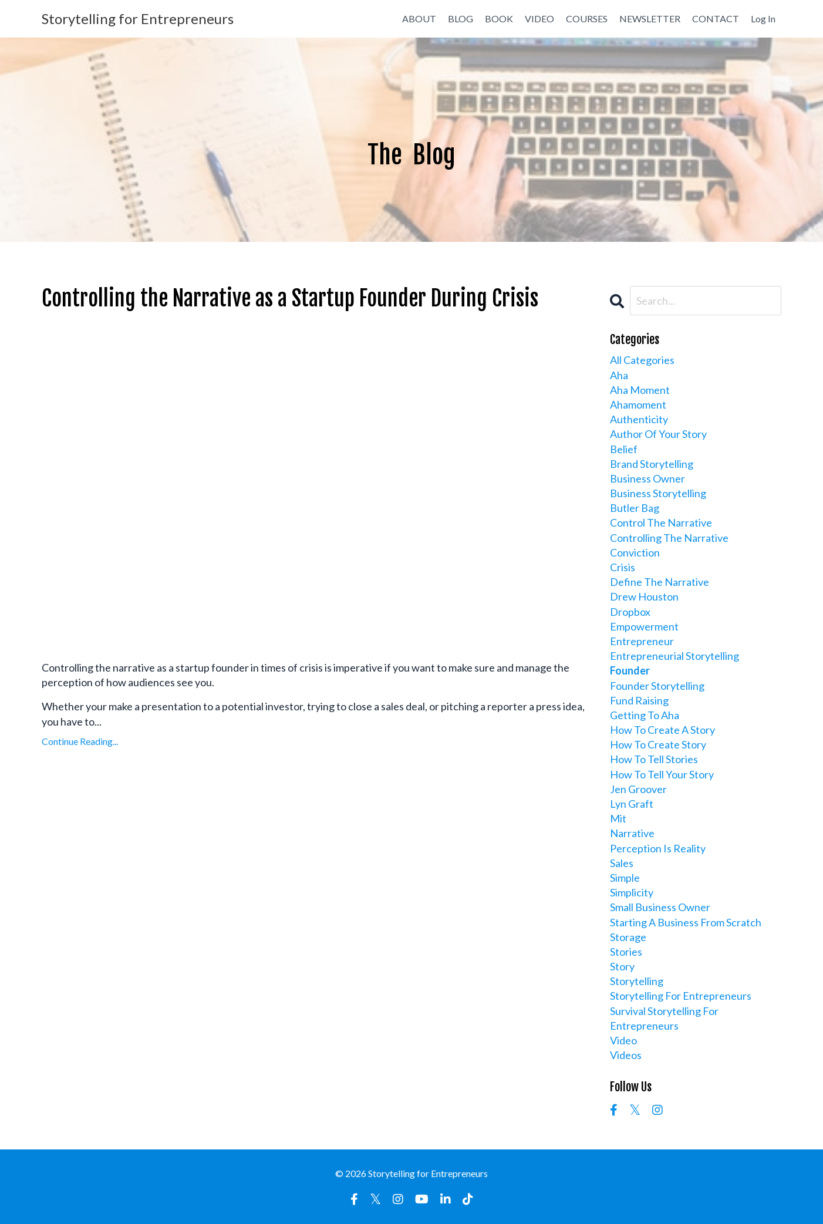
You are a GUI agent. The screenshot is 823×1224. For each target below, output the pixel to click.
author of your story (658, 433)
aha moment (640, 389)
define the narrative (659, 581)
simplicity (631, 892)
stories (626, 951)
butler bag (634, 507)
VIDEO (539, 18)
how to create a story (662, 729)
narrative (632, 833)
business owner (647, 478)
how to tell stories (654, 759)
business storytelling (658, 493)
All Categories (642, 359)
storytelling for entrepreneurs (680, 995)
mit (618, 818)
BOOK (499, 18)
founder (630, 670)
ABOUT (419, 18)
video (623, 1040)
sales (621, 863)
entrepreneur (642, 641)
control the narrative (661, 522)
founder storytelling (657, 685)
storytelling (636, 981)
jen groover (638, 789)
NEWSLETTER (649, 18)
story (622, 966)
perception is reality (658, 848)
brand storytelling (651, 463)
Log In (763, 18)
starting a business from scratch (685, 922)
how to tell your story (662, 774)
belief (624, 449)
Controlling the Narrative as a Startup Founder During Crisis (290, 298)
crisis (622, 567)
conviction (635, 552)
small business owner (660, 907)
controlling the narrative (669, 537)
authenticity (639, 419)
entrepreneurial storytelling (674, 655)
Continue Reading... (80, 741)
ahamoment (638, 404)
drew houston (644, 596)
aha (619, 375)
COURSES (587, 18)
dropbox (630, 611)
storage (628, 936)
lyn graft (631, 803)
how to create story (658, 744)
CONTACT (715, 18)
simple (625, 877)
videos (626, 1054)
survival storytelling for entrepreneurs (664, 1018)
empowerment (644, 626)
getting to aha (644, 715)
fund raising (639, 700)
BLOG (460, 18)
